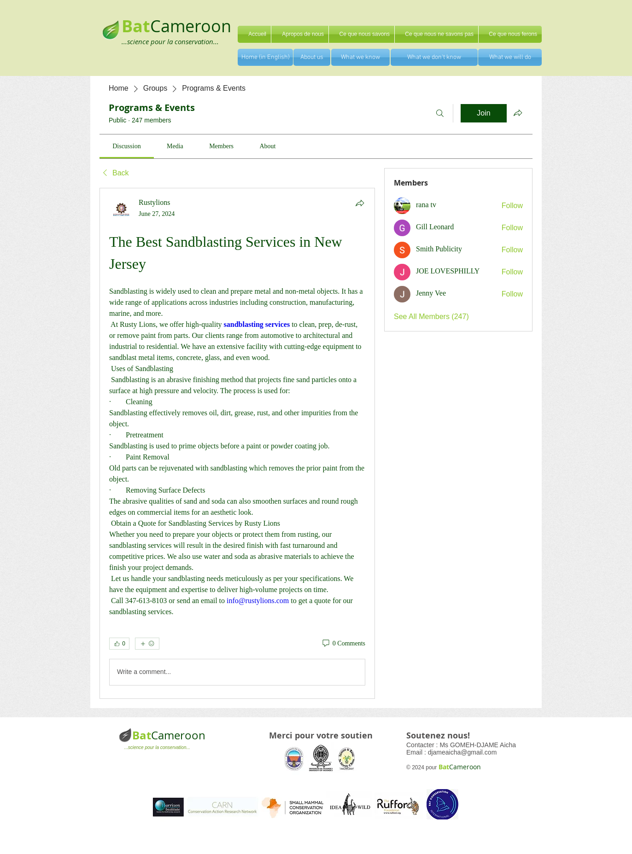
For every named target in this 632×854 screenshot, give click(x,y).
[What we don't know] (434, 57)
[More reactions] (147, 644)
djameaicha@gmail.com (462, 752)
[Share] (359, 203)
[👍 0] (119, 644)
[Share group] (517, 112)
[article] (237, 443)
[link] (126, 146)
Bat (141, 735)
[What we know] (360, 57)
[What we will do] (510, 57)
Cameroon (190, 26)
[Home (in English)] (265, 57)
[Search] (439, 113)
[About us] (311, 57)
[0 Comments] (343, 643)
